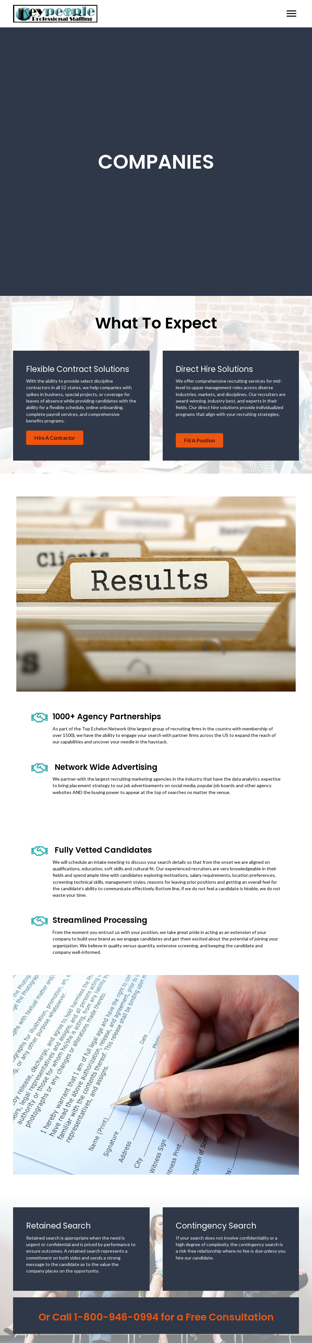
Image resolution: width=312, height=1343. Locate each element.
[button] (54, 438)
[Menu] (291, 13)
